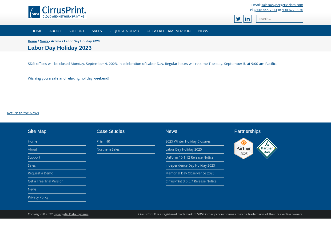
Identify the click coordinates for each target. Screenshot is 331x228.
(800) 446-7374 (266, 10)
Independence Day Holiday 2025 (190, 165)
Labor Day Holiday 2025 (184, 149)
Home (37, 30)
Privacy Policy (38, 197)
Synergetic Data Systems (71, 214)
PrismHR (103, 141)
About (55, 30)
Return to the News (23, 112)
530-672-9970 (292, 10)
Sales (97, 30)
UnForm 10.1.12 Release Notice (190, 157)
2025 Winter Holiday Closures (188, 141)
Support (76, 30)
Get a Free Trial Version (169, 30)
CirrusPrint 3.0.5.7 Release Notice (191, 181)
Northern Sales (108, 149)
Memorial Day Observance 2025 (190, 173)
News (203, 30)
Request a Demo (124, 30)
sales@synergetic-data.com (282, 5)
